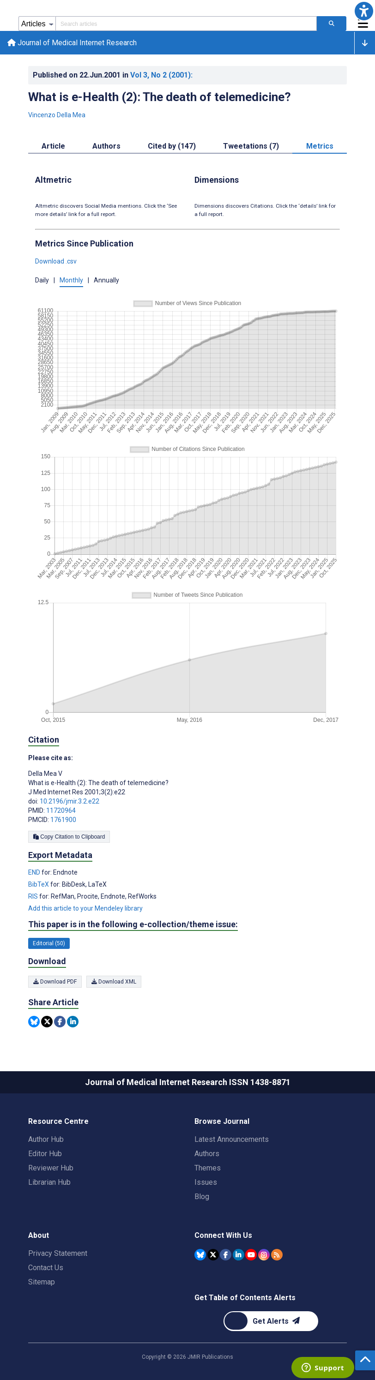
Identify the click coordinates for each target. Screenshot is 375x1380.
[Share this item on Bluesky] (34, 1021)
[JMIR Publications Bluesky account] (200, 1254)
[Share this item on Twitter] (47, 1021)
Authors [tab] (106, 146)
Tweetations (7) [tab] (251, 146)
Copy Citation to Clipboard (69, 837)
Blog (201, 1196)
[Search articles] (331, 23)
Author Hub (46, 1139)
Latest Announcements (231, 1139)
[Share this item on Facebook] (60, 1021)
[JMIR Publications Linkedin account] (238, 1254)
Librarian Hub (49, 1182)
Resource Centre (58, 1121)
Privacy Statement (57, 1253)
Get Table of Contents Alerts (245, 1297)
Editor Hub (45, 1153)
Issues (205, 1182)
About (38, 1235)
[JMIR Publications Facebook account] (225, 1254)
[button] (364, 11)
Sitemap (41, 1282)
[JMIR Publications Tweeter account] (213, 1254)
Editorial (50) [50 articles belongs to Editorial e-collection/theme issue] (49, 943)
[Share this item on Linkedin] (73, 1021)
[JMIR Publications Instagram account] (264, 1254)
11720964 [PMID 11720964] (61, 810)
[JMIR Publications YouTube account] (251, 1254)
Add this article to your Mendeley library (85, 908)
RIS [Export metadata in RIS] (33, 896)
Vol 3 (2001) (161, 75)
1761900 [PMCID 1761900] (63, 819)
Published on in (113, 75)
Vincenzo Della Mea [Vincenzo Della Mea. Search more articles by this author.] (56, 115)
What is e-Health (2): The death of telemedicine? (159, 97)
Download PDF (55, 981)
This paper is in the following (133, 924)
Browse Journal (221, 1121)
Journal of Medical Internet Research (72, 42)
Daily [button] (42, 280)
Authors (206, 1153)
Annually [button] (106, 280)
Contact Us (45, 1267)
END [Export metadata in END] (35, 872)
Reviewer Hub (50, 1168)
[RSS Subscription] (277, 1254)
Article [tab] (53, 146)
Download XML (113, 981)
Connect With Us (223, 1235)
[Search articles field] (186, 23)
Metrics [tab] (319, 146)
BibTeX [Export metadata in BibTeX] (39, 884)
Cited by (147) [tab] (172, 146)
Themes (207, 1168)
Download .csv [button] (56, 261)
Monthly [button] (71, 280)
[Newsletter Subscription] (271, 1321)
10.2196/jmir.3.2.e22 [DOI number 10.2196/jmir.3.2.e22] (69, 801)
